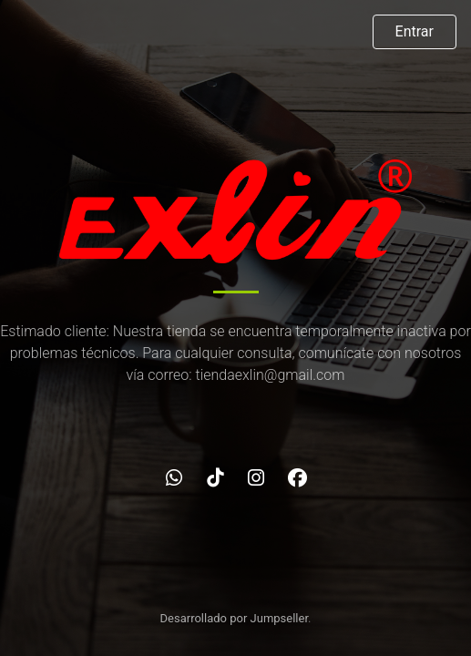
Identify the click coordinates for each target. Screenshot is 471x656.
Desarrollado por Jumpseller (234, 618)
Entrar (414, 31)
